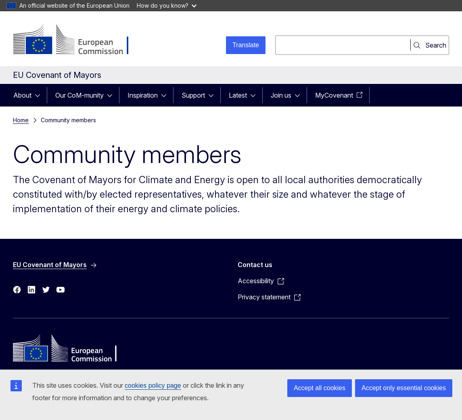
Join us (281, 95)
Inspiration (143, 95)
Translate (245, 45)
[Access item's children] (40, 95)
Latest (238, 95)
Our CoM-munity (79, 95)
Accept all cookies (319, 387)
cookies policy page (153, 385)
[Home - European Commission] (78, 40)
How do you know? (167, 5)
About (22, 95)
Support (193, 95)
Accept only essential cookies (404, 387)
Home (21, 120)
